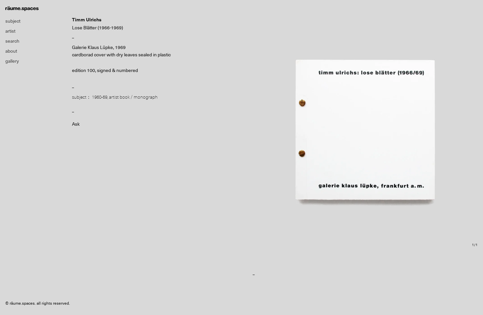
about (11, 51)
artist (10, 31)
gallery (12, 61)
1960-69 (99, 97)
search (12, 41)
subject (12, 21)
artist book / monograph (133, 97)
